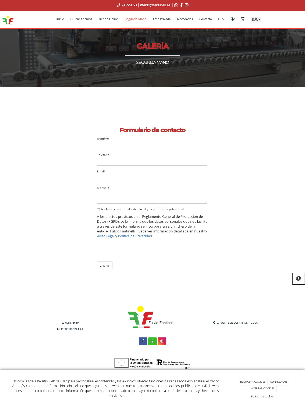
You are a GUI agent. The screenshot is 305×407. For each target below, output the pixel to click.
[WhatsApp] (152, 341)
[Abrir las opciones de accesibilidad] (298, 279)
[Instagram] (162, 341)
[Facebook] (143, 341)
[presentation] (129, 250)
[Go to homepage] (8, 19)
